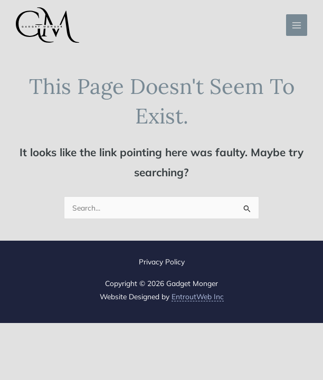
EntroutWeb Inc (198, 296)
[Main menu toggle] (297, 25)
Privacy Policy (162, 261)
